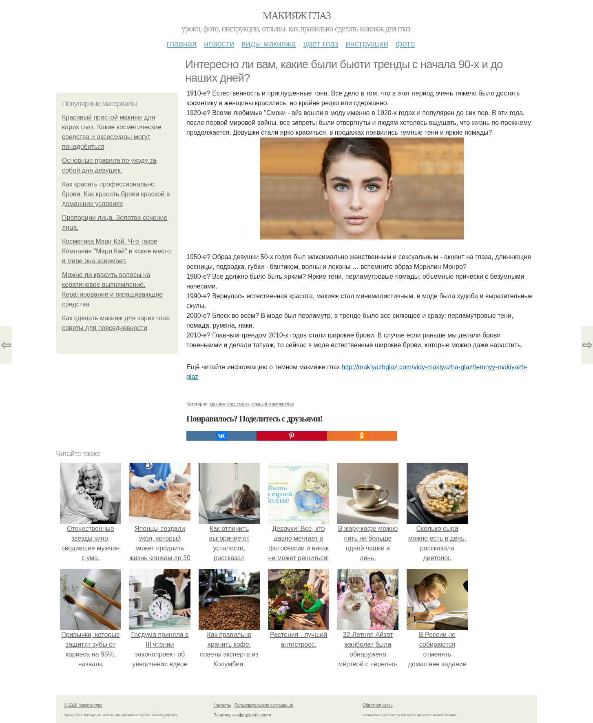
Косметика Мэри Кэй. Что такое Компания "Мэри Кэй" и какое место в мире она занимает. (116, 251)
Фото (405, 43)
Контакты (222, 705)
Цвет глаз (321, 43)
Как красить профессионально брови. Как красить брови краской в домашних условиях (116, 194)
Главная (182, 43)
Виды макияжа (268, 43)
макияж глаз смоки (229, 403)
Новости (219, 43)
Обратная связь (378, 705)
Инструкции (366, 43)
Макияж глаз (297, 16)
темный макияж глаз (272, 403)
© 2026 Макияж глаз (83, 705)
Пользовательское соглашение (264, 705)
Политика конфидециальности (242, 715)
